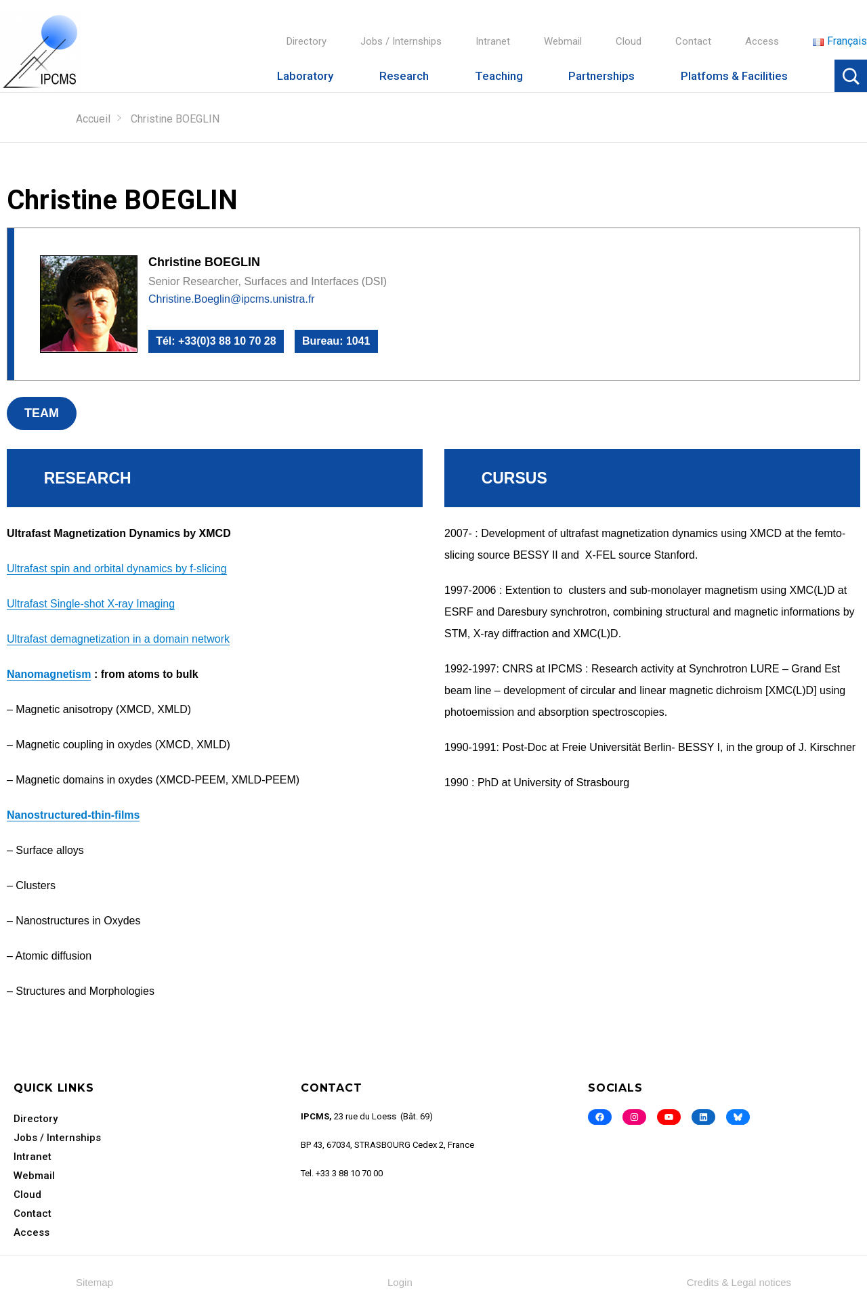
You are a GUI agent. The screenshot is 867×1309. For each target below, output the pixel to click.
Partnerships (601, 76)
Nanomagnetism (49, 674)
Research (404, 76)
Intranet (492, 41)
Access (762, 41)
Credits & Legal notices (739, 1282)
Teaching (499, 76)
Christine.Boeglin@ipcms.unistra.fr (231, 299)
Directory (306, 41)
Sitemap (94, 1282)
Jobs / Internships (401, 41)
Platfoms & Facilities (734, 76)
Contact (693, 41)
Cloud (628, 41)
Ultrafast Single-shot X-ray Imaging (91, 603)
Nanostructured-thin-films (73, 815)
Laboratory (305, 76)
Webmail (563, 41)
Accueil (93, 118)
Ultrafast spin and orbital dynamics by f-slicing (117, 568)
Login (400, 1282)
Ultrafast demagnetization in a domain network (118, 639)
